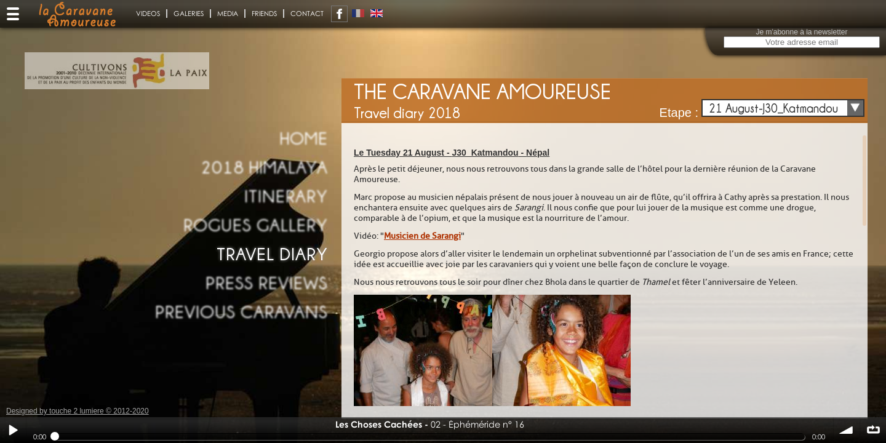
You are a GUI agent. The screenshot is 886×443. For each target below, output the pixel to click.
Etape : (679, 112)
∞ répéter (873, 430)
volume (847, 430)
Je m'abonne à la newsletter (801, 32)
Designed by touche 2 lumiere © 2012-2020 (77, 411)
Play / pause (13, 430)
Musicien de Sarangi (422, 236)
